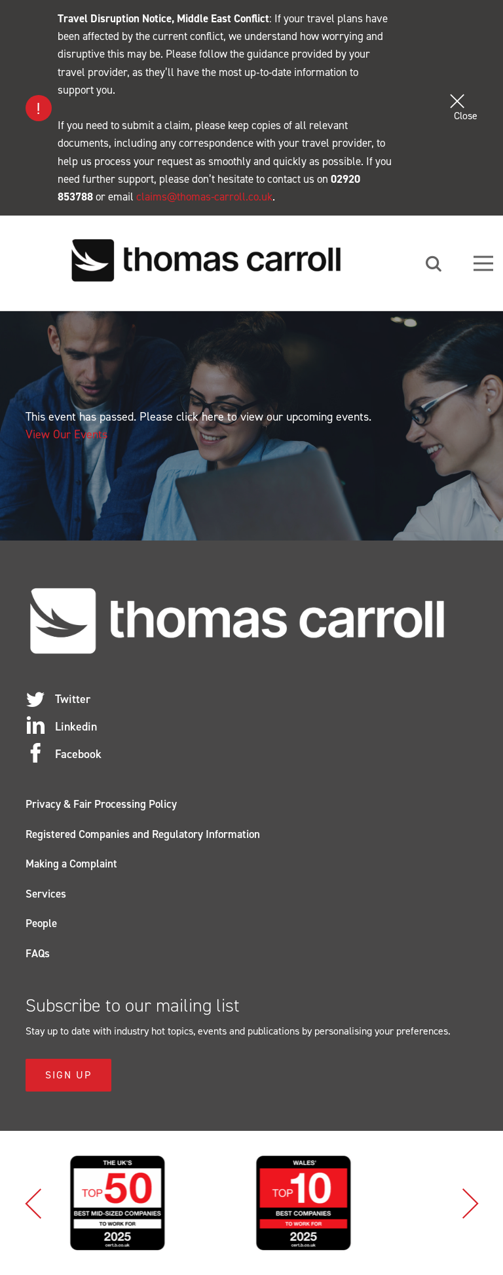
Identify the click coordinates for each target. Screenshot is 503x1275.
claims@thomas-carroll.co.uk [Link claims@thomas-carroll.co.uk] (204, 196)
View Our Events (66, 434)
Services (46, 893)
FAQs (38, 953)
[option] (158, 1203)
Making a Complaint (71, 863)
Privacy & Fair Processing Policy (101, 804)
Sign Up (68, 1075)
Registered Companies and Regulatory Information (143, 834)
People (41, 923)
